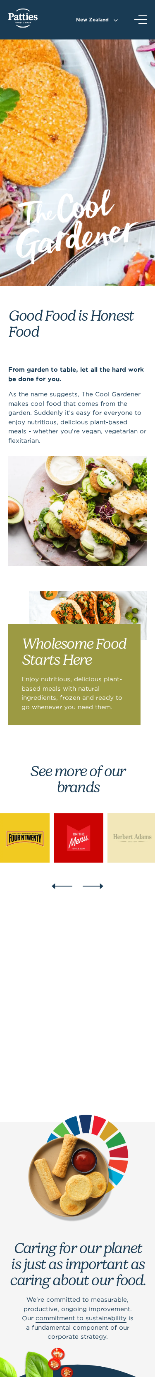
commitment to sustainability (81, 1318)
